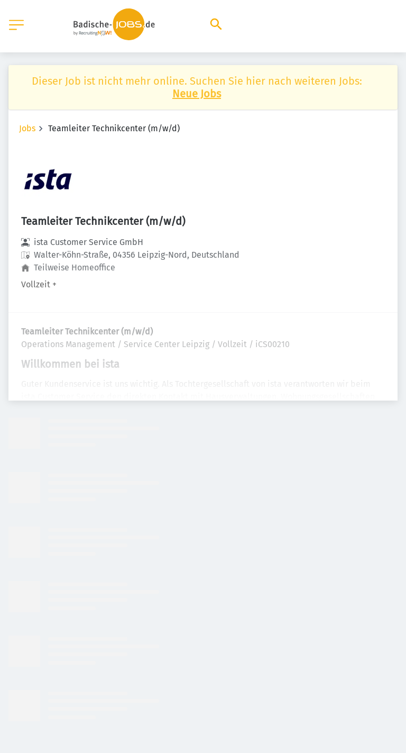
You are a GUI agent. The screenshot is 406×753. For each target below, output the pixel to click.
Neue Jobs (196, 93)
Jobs (27, 128)
